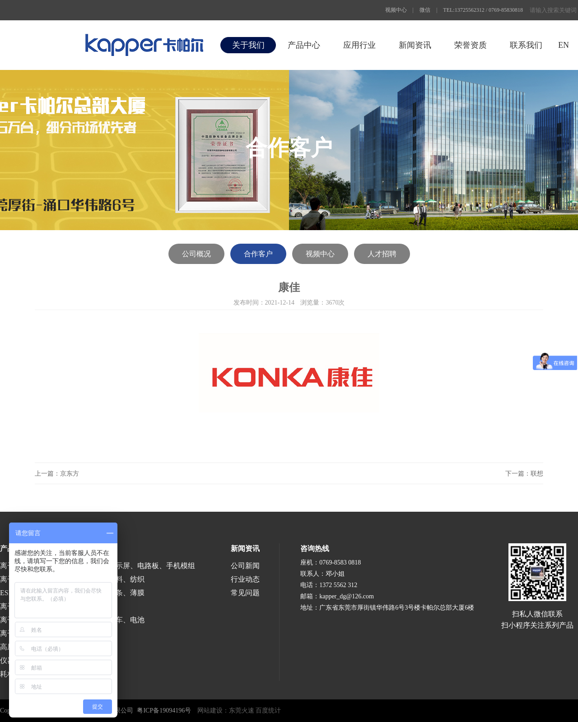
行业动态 (245, 579)
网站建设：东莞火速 (225, 710)
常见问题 (245, 593)
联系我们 (526, 45)
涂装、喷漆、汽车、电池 (104, 620)
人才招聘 (382, 254)
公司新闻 (245, 565)
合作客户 (258, 254)
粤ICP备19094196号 (164, 710)
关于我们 (248, 45)
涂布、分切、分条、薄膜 (104, 593)
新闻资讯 (415, 45)
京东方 (69, 473)
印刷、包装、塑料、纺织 (104, 579)
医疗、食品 (83, 606)
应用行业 (359, 45)
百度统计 (268, 710)
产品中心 (304, 45)
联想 (537, 473)
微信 (425, 10)
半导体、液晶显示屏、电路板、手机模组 (130, 565)
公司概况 (196, 254)
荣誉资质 (470, 45)
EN (563, 45)
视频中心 (396, 10)
